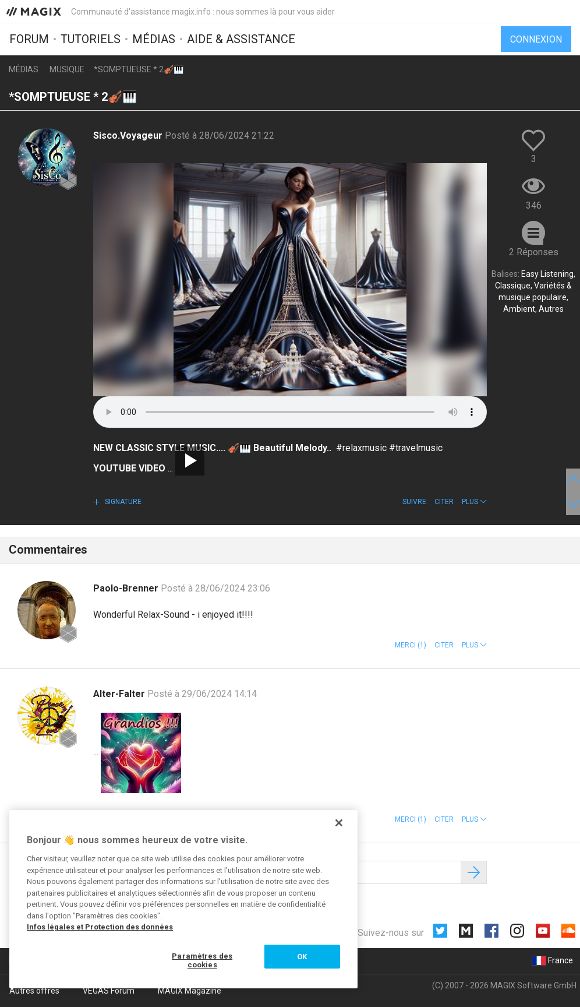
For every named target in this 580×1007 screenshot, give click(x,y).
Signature (122, 502)
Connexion (536, 39)
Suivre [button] (414, 502)
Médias (153, 39)
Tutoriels (91, 39)
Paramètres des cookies (202, 961)
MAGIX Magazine (189, 990)
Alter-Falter (120, 693)
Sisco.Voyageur (129, 135)
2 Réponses (533, 252)
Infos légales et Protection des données (100, 927)
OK (302, 956)
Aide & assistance (241, 39)
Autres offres (34, 990)
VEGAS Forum (109, 990)
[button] (474, 502)
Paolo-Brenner (127, 588)
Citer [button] (444, 502)
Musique (66, 69)
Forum (29, 39)
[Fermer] (339, 823)
